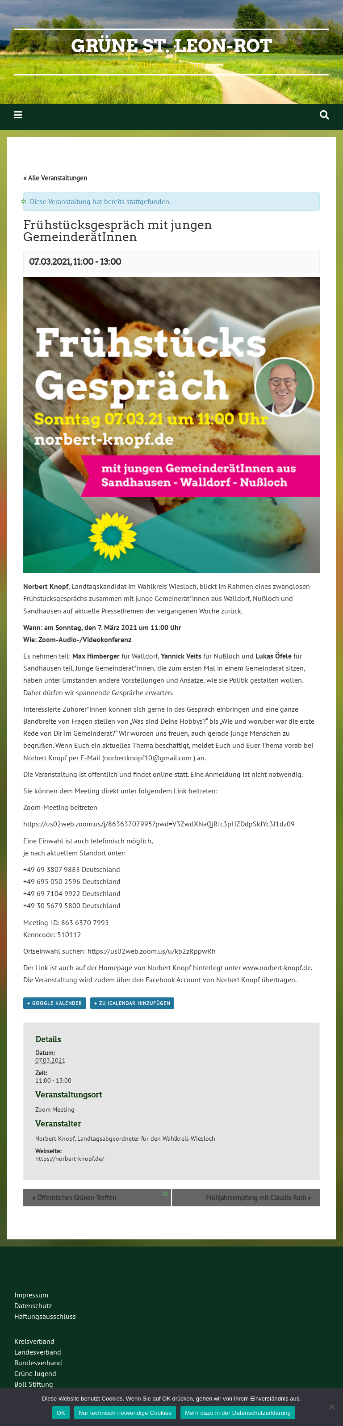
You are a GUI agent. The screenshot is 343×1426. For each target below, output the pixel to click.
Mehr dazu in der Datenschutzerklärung (238, 1412)
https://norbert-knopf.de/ (69, 1159)
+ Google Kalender (54, 1003)
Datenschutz (33, 1305)
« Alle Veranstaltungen (55, 178)
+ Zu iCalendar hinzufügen (132, 1003)
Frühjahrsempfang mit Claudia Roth (258, 1197)
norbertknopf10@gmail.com (148, 757)
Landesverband (37, 1351)
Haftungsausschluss (45, 1316)
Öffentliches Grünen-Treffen (74, 1197)
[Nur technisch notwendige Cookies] (331, 1406)
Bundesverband (38, 1362)
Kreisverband (34, 1341)
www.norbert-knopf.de (277, 967)
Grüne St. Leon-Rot (171, 46)
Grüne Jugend (35, 1373)
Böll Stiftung (33, 1384)
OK (61, 1412)
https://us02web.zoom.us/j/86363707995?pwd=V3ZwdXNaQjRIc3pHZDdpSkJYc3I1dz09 (159, 823)
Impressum (31, 1294)
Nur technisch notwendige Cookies (125, 1412)
